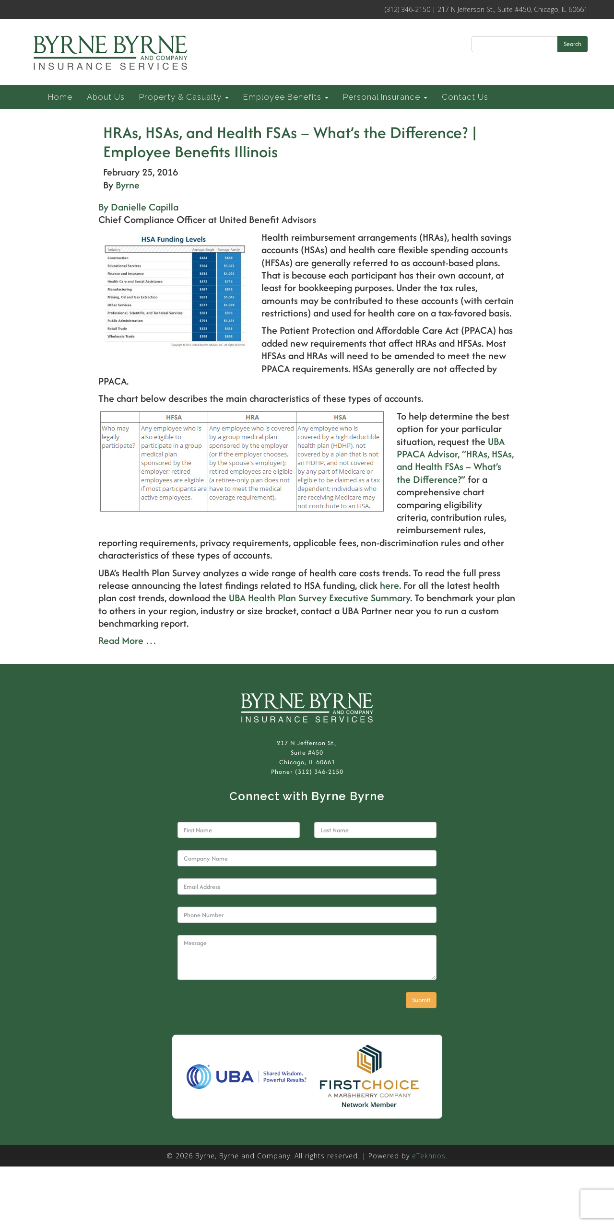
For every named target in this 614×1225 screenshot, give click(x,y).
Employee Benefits (286, 97)
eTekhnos (429, 1155)
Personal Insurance (385, 97)
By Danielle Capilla (138, 207)
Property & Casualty (184, 97)
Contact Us (465, 97)
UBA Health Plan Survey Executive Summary (319, 598)
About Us (106, 97)
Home (60, 97)
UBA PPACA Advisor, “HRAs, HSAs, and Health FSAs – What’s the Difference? (455, 460)
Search (572, 43)
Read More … (127, 640)
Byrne (128, 185)
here (389, 585)
